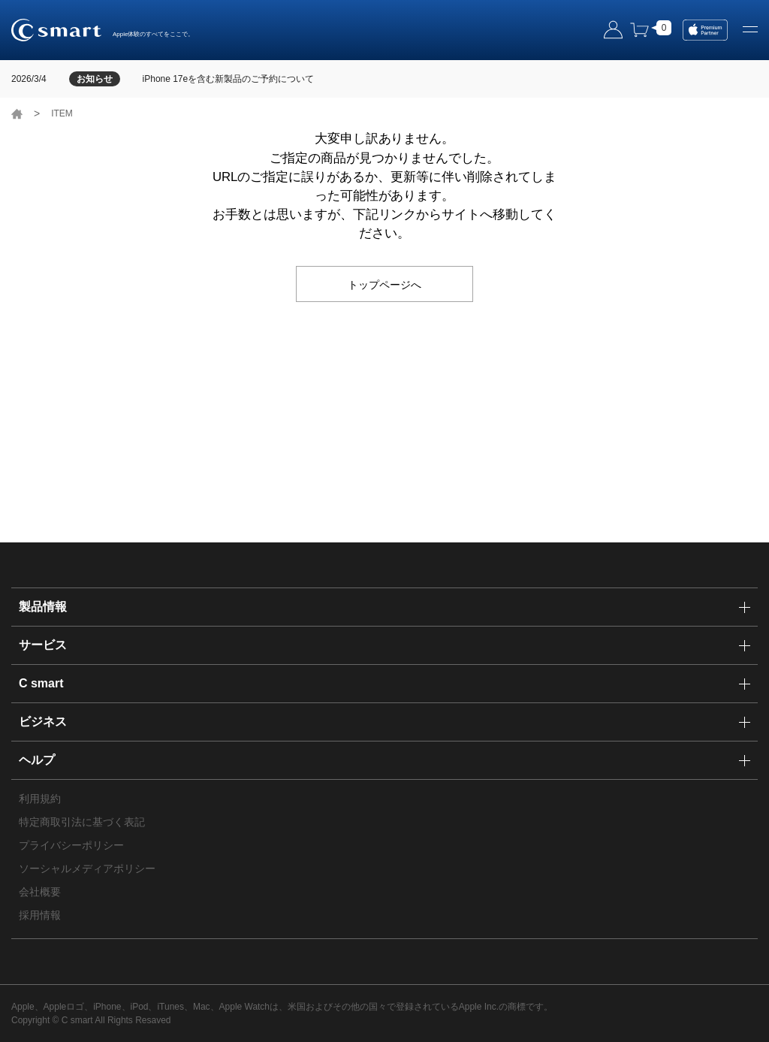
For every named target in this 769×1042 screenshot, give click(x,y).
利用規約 (40, 799)
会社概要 (40, 892)
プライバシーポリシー (71, 845)
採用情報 (40, 915)
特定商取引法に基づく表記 (82, 822)
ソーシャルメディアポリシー (87, 868)
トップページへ (384, 283)
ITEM (62, 113)
